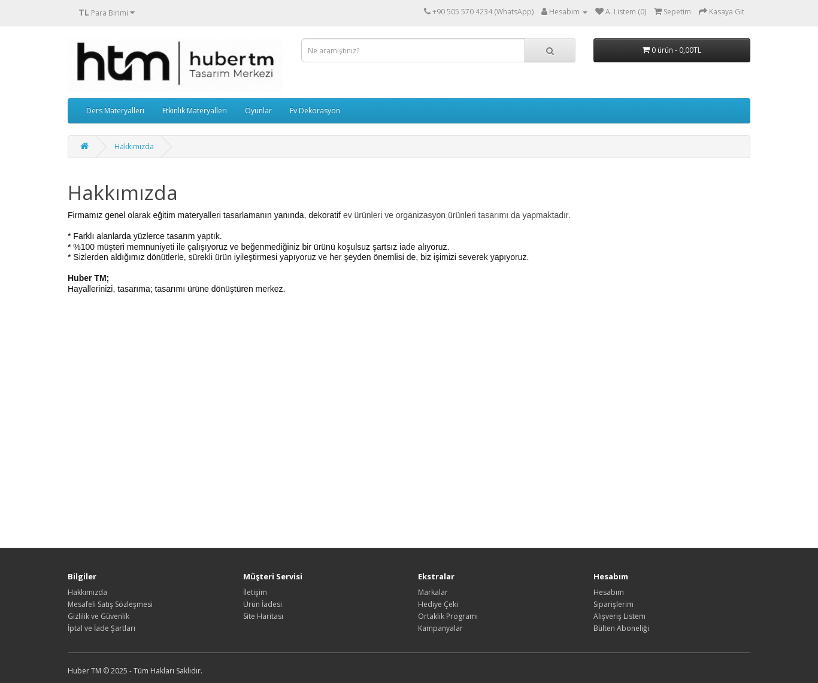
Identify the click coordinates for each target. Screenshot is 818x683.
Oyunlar (258, 110)
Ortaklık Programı (448, 616)
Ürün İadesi (262, 604)
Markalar (433, 592)
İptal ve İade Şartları (101, 628)
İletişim (255, 592)
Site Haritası (263, 616)
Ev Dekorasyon (315, 110)
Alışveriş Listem (619, 616)
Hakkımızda (134, 146)
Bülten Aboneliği (621, 628)
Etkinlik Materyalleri (194, 110)
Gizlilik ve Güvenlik (98, 616)
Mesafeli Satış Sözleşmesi (110, 604)
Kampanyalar (440, 628)
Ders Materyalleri (115, 110)
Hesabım (608, 592)
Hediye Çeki (438, 604)
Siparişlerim (613, 604)
